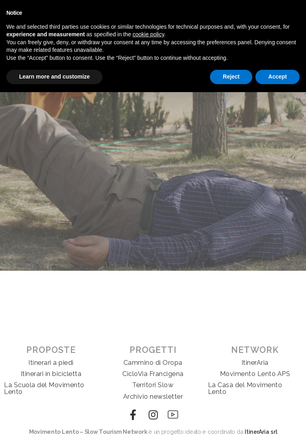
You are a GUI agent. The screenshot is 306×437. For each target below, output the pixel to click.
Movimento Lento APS (255, 374)
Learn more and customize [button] (54, 76)
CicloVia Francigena (153, 374)
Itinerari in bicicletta (51, 374)
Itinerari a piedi (51, 362)
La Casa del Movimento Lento (245, 388)
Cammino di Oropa (153, 362)
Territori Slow (152, 385)
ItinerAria (255, 362)
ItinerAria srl (261, 431)
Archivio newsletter (153, 396)
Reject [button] (231, 76)
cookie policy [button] (148, 34)
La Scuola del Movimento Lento (44, 388)
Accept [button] (277, 76)
